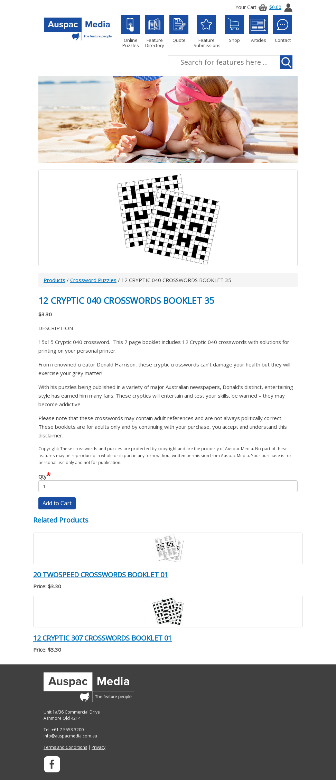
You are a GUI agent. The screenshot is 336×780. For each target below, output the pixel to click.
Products (54, 279)
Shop (234, 29)
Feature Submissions (207, 31)
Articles (258, 29)
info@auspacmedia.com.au (70, 736)
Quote (178, 29)
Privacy (98, 747)
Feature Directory (154, 31)
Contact (282, 29)
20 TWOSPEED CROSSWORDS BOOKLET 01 (100, 574)
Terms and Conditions (65, 747)
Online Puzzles (130, 31)
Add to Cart (57, 503)
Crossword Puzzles (93, 279)
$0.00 (268, 7)
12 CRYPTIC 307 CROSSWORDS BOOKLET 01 (102, 638)
